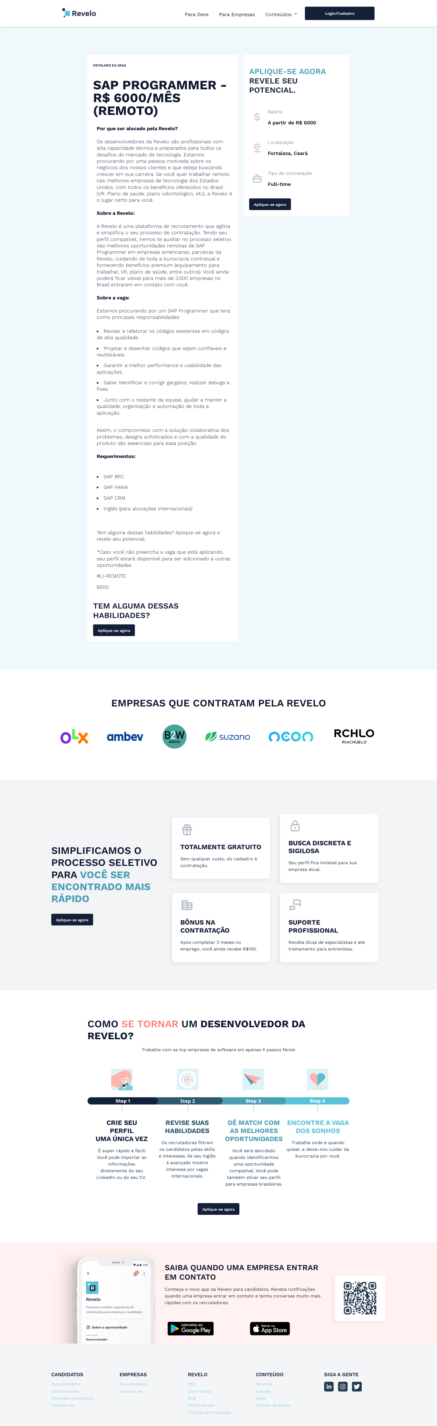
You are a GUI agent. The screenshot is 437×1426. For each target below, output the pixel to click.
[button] (281, 14)
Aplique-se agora (114, 630)
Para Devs (196, 14)
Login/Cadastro (340, 13)
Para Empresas (237, 14)
